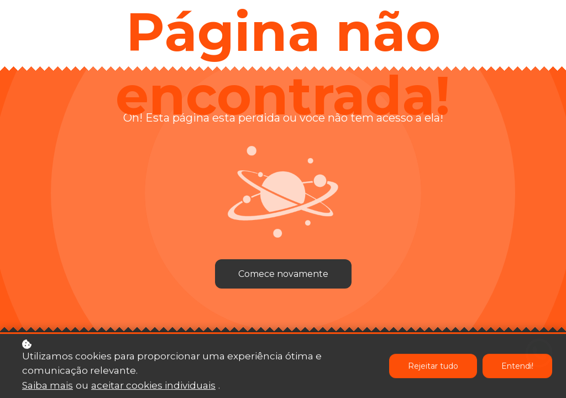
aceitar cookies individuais (153, 385)
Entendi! (517, 367)
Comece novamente (283, 274)
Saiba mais (47, 385)
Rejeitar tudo (433, 367)
